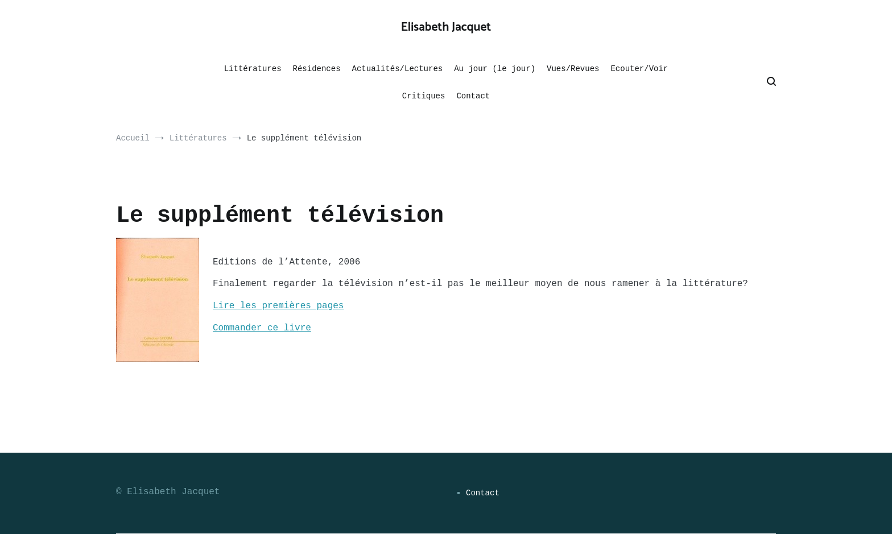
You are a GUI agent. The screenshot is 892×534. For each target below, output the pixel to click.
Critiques (423, 96)
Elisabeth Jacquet (446, 27)
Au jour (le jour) (494, 68)
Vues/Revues (573, 68)
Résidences (317, 68)
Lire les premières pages (278, 306)
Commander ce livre (262, 328)
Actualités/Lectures (397, 68)
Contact (473, 96)
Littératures (253, 68)
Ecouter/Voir (639, 68)
